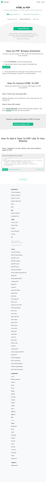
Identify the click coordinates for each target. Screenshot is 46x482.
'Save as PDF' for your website (32, 14)
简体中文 (13, 411)
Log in (43, 2)
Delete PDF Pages (15, 290)
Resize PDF (14, 340)
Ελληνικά (13, 397)
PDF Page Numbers (16, 307)
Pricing (38, 2)
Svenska (13, 446)
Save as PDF (6, 67)
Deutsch (13, 382)
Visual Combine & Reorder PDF (18, 272)
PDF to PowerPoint (15, 360)
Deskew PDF (14, 293)
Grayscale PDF (14, 349)
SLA (12, 237)
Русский (13, 441)
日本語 (12, 405)
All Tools (7, 2)
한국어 (12, 408)
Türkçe (12, 455)
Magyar (13, 423)
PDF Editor (13, 296)
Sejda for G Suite (15, 198)
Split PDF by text (15, 266)
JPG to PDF (14, 313)
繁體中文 (13, 414)
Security (13, 234)
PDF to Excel (14, 325)
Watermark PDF (15, 316)
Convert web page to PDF (23, 124)
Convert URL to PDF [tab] (12, 19)
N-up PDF (13, 337)
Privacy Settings (15, 231)
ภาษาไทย (13, 449)
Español (13, 394)
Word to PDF (14, 322)
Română (13, 438)
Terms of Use (19, 38)
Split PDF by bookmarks (17, 255)
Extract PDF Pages (15, 252)
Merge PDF (14, 275)
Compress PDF (14, 281)
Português (13, 435)
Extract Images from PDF (17, 351)
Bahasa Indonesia (15, 379)
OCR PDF (13, 346)
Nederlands (14, 426)
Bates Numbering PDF (16, 278)
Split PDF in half (15, 258)
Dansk (12, 385)
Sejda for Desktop (15, 195)
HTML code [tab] (36, 19)
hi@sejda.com (14, 465)
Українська (14, 458)
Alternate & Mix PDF (16, 269)
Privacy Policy (26, 38)
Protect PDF (14, 328)
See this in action (40, 169)
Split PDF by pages (15, 261)
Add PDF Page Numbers (17, 366)
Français (13, 399)
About (12, 204)
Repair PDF (14, 284)
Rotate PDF (14, 331)
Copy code (5, 169)
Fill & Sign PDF (14, 299)
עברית (12, 420)
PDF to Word (14, 319)
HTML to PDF (14, 343)
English (13, 391)
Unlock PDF (14, 334)
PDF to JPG (14, 310)
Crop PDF (13, 287)
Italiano (13, 402)
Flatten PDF (14, 354)
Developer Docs (15, 216)
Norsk (12, 429)
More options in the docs (14, 169)
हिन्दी (12, 417)
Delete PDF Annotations (17, 369)
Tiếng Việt (13, 452)
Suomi (12, 444)
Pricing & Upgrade (15, 192)
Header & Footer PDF (16, 305)
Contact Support (23, 179)
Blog (12, 207)
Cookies (13, 228)
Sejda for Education (16, 201)
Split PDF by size (15, 263)
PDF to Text (14, 302)
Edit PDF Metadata (15, 357)
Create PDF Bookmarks (16, 363)
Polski (12, 432)
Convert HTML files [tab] (25, 19)
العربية (12, 376)
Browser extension (14, 14)
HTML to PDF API (15, 213)
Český (12, 388)
